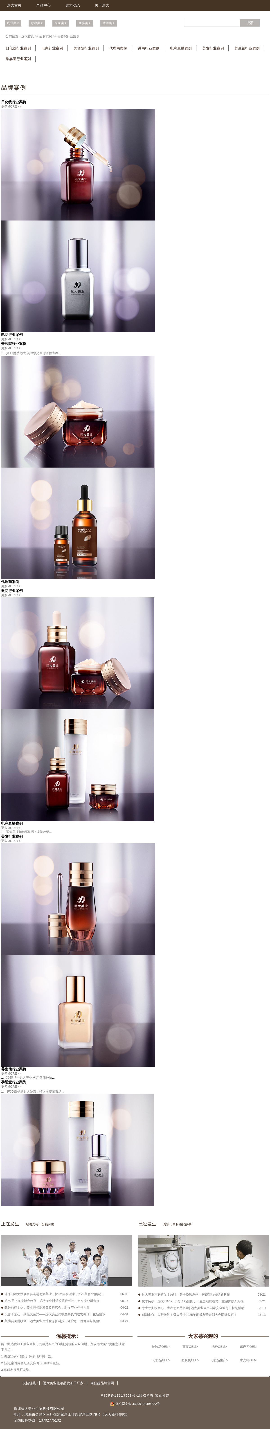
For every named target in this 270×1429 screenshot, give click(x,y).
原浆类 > (61, 23)
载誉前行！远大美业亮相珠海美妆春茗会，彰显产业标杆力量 (47, 1307)
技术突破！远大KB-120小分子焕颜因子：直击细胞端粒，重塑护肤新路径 (193, 1301)
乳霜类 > (13, 23)
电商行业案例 (52, 48)
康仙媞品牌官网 (102, 1383)
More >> (96, 1224)
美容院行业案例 (68, 36)
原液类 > (37, 23)
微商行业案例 (149, 48)
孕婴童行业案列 (18, 59)
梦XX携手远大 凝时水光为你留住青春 (32, 353)
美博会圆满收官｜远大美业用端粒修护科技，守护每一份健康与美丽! (52, 1321)
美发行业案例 (213, 48)
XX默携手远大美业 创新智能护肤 (29, 1077)
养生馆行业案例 (247, 48)
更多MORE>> (10, 106)
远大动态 (72, 5)
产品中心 (43, 5)
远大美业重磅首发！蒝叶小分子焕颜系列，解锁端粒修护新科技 (186, 1294)
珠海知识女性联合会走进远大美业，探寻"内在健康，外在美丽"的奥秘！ (54, 1294)
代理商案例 (118, 48)
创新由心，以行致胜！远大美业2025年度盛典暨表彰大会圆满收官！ (189, 1314)
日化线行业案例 (18, 48)
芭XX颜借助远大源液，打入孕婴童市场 (34, 1091)
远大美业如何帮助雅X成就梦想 (27, 832)
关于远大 (102, 5)
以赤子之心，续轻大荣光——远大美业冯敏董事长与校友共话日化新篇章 (54, 1314)
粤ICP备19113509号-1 (120, 1395)
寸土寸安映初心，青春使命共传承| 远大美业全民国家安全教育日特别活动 (193, 1308)
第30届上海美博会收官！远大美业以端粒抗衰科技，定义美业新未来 (51, 1301)
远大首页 (14, 5)
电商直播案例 (181, 48)
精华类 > (108, 23)
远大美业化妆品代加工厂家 (63, 1383)
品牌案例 (45, 36)
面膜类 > (85, 23)
